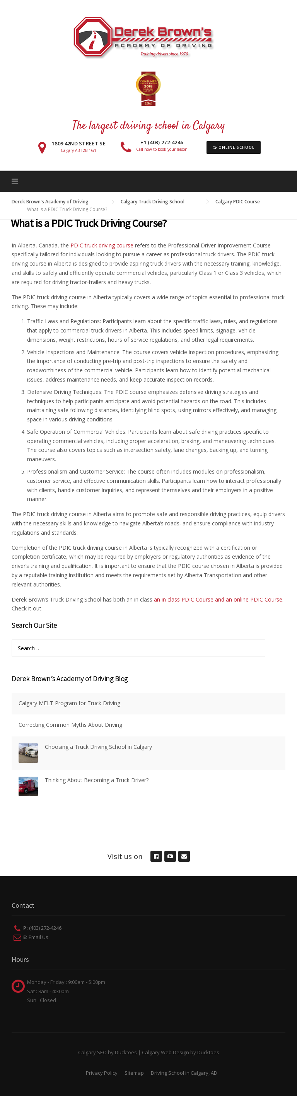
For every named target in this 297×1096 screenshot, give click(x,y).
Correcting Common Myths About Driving (70, 724)
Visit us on (125, 856)
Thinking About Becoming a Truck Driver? (96, 780)
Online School (233, 147)
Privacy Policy (102, 1072)
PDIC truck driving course (101, 245)
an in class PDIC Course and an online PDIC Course (218, 599)
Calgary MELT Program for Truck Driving (69, 703)
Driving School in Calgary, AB (184, 1072)
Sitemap (134, 1072)
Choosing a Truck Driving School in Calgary (98, 746)
